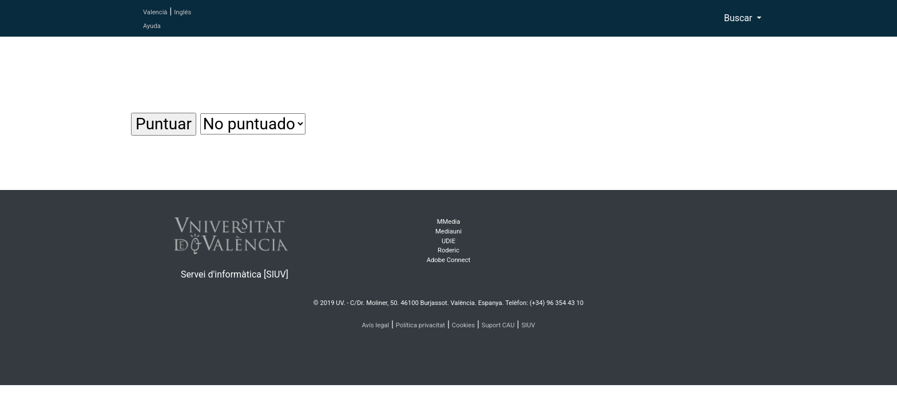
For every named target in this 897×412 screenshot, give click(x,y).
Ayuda (152, 26)
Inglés (182, 12)
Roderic (448, 250)
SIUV (528, 325)
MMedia (449, 221)
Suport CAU (498, 325)
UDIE (448, 241)
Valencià (155, 12)
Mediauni (448, 231)
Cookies (463, 325)
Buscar (739, 18)
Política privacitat (420, 325)
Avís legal (376, 325)
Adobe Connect (448, 260)
